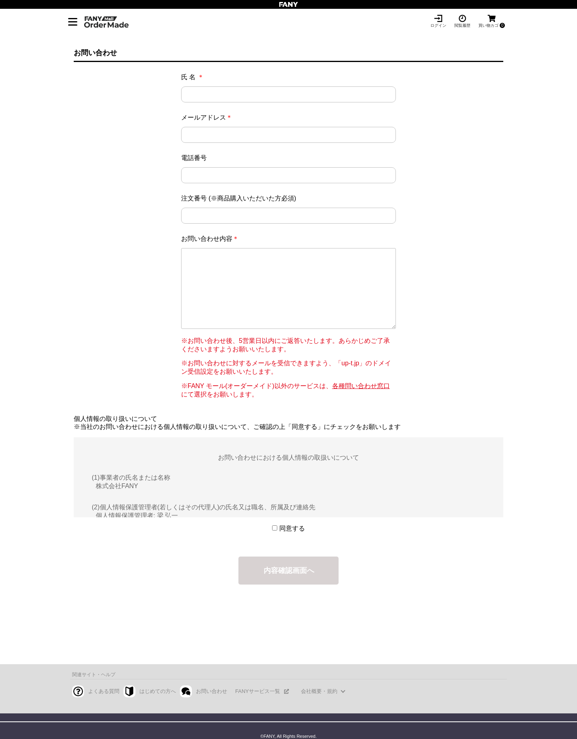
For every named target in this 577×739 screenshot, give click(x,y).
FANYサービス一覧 (257, 691)
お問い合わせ (211, 691)
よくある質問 (103, 691)
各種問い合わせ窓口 (361, 386)
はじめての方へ (157, 691)
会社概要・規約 (319, 691)
